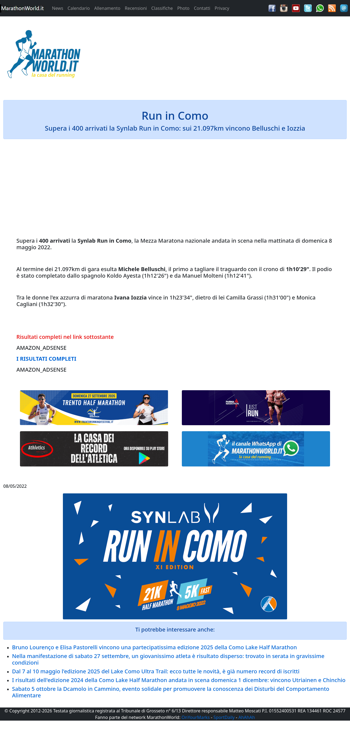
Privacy (222, 8)
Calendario (79, 8)
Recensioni (136, 8)
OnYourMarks (196, 717)
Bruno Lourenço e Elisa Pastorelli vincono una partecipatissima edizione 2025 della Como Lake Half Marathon (154, 647)
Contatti (202, 8)
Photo (183, 8)
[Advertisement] (219, 55)
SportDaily (224, 717)
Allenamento (107, 8)
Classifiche (162, 8)
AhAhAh (246, 717)
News (57, 8)
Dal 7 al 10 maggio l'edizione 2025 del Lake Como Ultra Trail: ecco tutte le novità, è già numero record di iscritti (155, 671)
